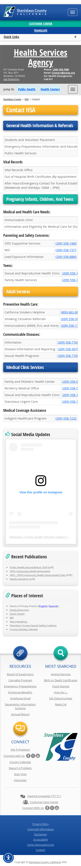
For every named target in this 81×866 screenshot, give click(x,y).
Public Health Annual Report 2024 (28, 567)
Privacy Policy (40, 824)
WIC (12, 617)
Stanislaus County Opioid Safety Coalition (33, 625)
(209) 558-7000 (61, 69)
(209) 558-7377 (66, 250)
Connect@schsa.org (63, 72)
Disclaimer (40, 834)
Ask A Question (20, 749)
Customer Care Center (44, 802)
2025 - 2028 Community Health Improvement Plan (37, 575)
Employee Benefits (20, 692)
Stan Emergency (18, 621)
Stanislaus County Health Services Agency (37, 537)
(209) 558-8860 (66, 257)
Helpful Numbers (19, 579)
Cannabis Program (20, 680)
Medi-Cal (60, 704)
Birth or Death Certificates (60, 680)
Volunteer (20, 780)
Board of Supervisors (20, 674)
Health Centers (50, 89)
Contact (40, 850)
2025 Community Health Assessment (30, 571)
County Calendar (20, 762)
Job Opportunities (60, 698)
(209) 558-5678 (68, 349)
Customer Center (40, 23)
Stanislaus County (12, 99)
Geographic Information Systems (20, 706)
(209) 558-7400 (66, 243)
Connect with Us (14, 756)
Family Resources (19, 610)
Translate (40, 30)
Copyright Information (40, 829)
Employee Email (20, 698)
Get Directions (11, 79)
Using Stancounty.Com (40, 844)
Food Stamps (60, 686)
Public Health (26, 89)
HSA (27, 99)
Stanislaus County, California (45, 862)
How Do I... (61, 692)
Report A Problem (20, 768)
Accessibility (40, 839)
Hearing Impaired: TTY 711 (44, 796)
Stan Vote (20, 774)
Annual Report (20, 714)
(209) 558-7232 (66, 418)
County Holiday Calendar (24, 629)
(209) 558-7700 (68, 342)
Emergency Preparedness (20, 686)
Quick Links (11, 36)
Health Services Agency (40, 57)
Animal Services (61, 674)
